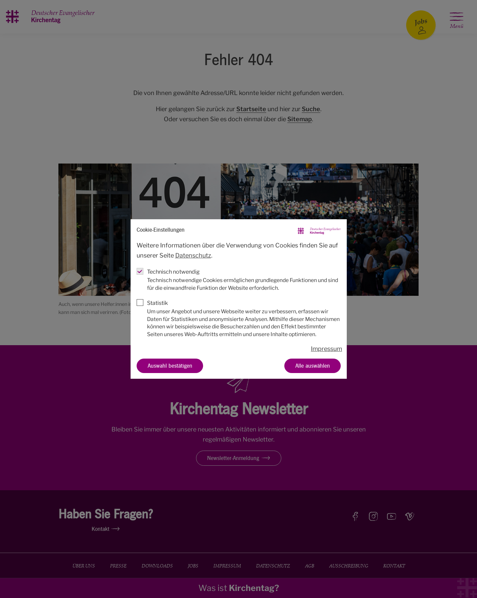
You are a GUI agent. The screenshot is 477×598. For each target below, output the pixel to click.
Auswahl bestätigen (169, 365)
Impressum (326, 348)
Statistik (157, 303)
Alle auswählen (312, 365)
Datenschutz (193, 255)
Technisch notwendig (173, 271)
